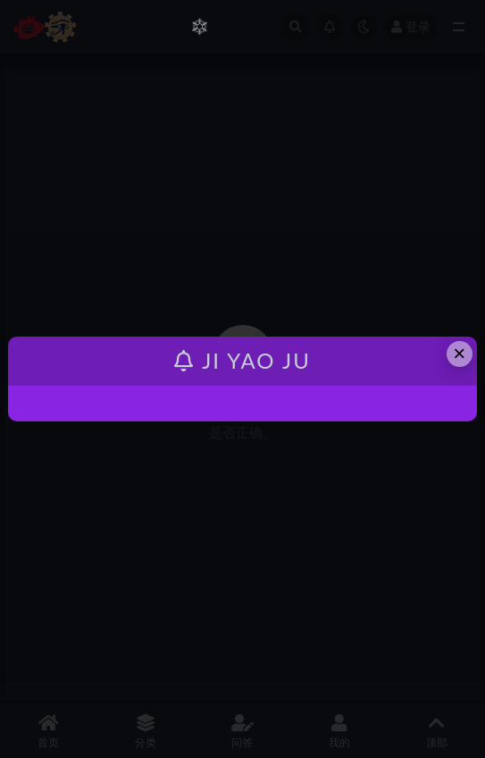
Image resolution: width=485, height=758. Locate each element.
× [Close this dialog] (459, 353)
